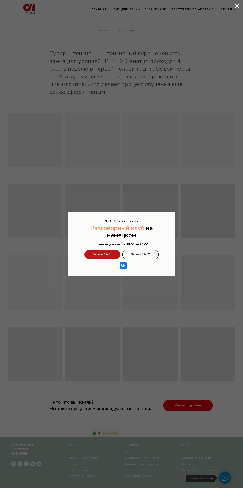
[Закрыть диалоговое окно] (237, 6)
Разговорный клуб (117, 228)
